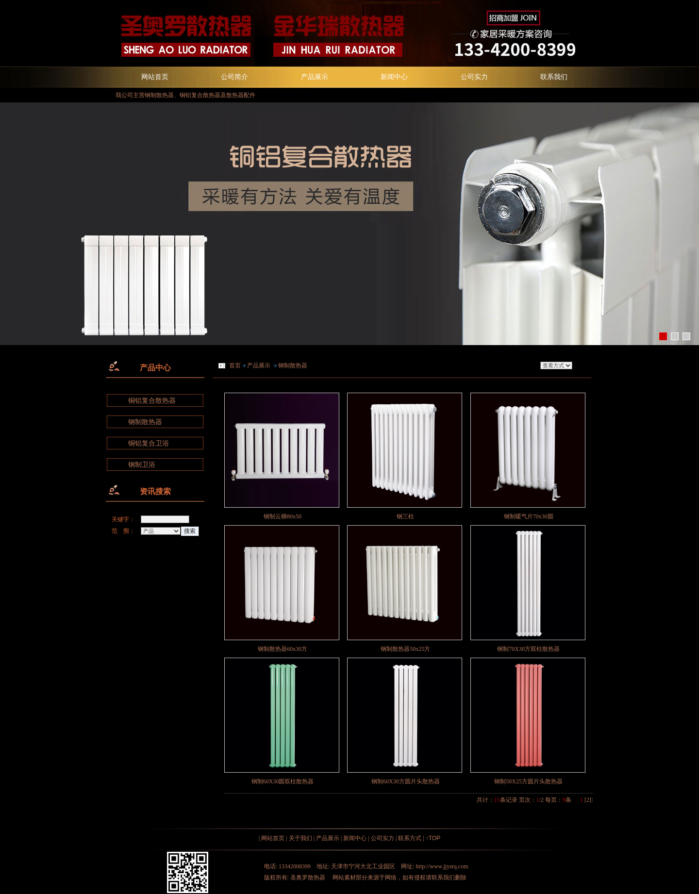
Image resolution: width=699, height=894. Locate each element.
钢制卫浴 (141, 464)
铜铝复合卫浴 (148, 443)
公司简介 (234, 77)
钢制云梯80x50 (282, 516)
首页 (235, 365)
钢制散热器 (145, 422)
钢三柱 (405, 516)
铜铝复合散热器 (152, 400)
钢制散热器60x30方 (282, 649)
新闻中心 (394, 77)
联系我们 (553, 77)
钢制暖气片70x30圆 (528, 516)
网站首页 (154, 77)
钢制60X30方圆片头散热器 (405, 781)
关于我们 (300, 838)
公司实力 (474, 77)
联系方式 (409, 838)
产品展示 (314, 77)
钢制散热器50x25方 (405, 649)
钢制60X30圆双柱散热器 (282, 781)
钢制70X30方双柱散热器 (528, 649)
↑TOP (433, 838)
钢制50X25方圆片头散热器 (528, 781)
